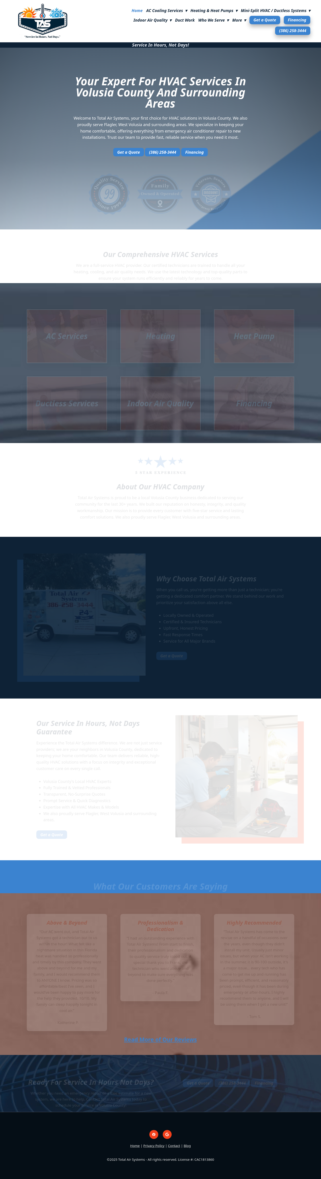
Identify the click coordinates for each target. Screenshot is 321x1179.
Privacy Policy (154, 1145)
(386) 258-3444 (292, 30)
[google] (167, 1134)
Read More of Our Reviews (160, 1039)
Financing (297, 19)
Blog (187, 1145)
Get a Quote (264, 19)
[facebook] (153, 1134)
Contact (174, 1145)
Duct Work (185, 20)
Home (137, 10)
